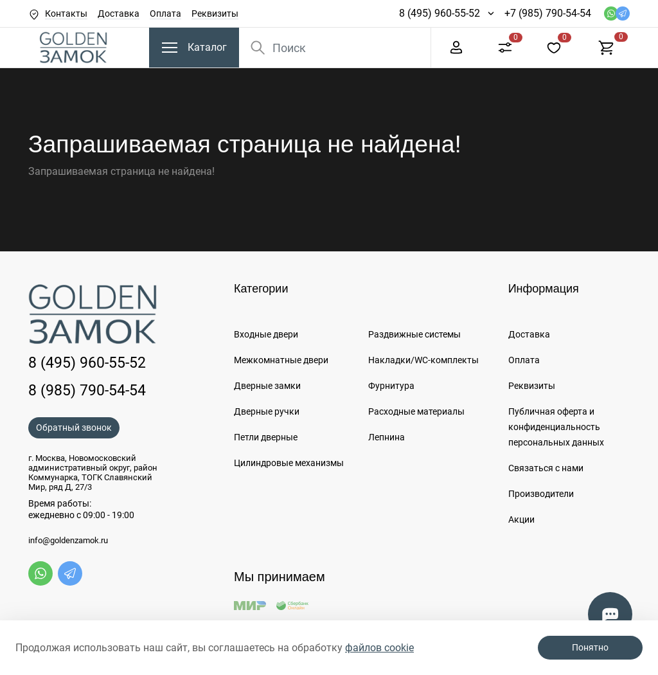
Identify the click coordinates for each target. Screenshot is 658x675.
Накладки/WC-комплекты (423, 360)
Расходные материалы (416, 411)
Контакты (66, 13)
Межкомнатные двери (281, 360)
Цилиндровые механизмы (289, 463)
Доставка (118, 13)
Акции (521, 519)
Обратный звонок (74, 427)
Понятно (590, 647)
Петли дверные (266, 437)
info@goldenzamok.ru (68, 540)
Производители (541, 494)
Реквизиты (214, 13)
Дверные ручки (266, 411)
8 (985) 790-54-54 (87, 390)
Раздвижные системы (414, 334)
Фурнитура (391, 386)
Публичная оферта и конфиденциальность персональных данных (556, 426)
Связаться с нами (545, 468)
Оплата (165, 13)
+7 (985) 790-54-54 (547, 13)
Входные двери (266, 334)
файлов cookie (379, 648)
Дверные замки (267, 386)
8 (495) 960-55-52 (439, 13)
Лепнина (386, 437)
